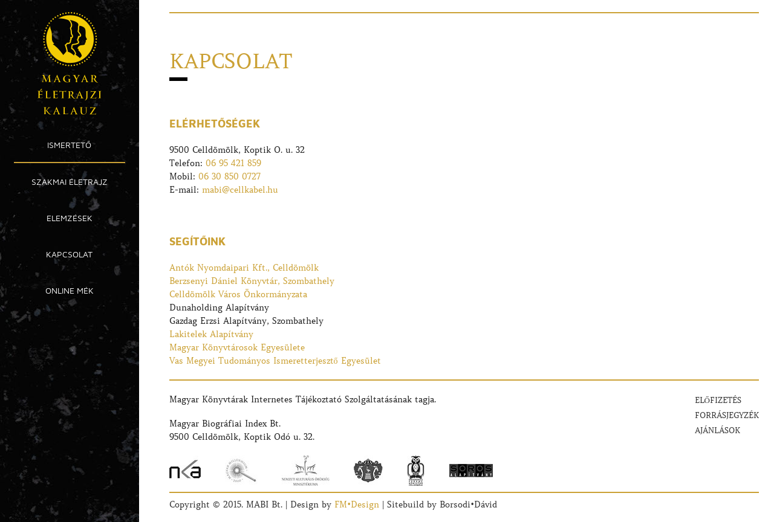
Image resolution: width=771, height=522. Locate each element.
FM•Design (356, 504)
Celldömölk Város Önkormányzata (238, 294)
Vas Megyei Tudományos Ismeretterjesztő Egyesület (275, 360)
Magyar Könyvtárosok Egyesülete (237, 347)
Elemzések (70, 218)
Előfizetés (718, 400)
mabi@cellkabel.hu (240, 189)
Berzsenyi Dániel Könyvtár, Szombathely (251, 281)
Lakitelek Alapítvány (211, 334)
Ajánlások (717, 430)
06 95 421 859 (233, 163)
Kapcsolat (69, 254)
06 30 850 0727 (229, 176)
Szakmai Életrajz (69, 181)
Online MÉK (69, 290)
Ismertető (69, 145)
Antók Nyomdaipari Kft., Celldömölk (244, 267)
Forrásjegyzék (727, 415)
